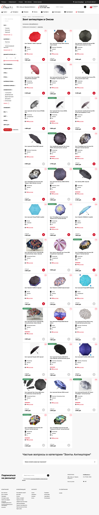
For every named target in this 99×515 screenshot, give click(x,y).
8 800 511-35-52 (71, 474)
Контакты (3, 507)
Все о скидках (4, 494)
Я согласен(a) (34, 479)
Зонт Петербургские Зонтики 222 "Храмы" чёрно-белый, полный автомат (34, 183)
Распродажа (47, 498)
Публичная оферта (5, 499)
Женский (7, 30)
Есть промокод (8, 19)
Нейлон (6, 44)
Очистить (15, 129)
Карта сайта (19, 508)
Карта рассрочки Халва (21, 506)
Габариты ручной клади (21, 501)
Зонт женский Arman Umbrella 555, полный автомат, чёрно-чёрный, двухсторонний (34, 254)
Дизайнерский (8, 94)
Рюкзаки (33, 496)
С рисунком (7, 92)
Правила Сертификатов (21, 505)
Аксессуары (47, 494)
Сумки (32, 492)
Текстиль (7, 42)
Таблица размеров (20, 503)
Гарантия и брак (20, 499)
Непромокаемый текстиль (9, 46)
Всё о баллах (28, 2)
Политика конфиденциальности (6, 502)
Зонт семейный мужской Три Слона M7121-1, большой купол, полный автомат (59, 148)
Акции (6, 21)
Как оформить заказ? (21, 492)
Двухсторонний (8, 96)
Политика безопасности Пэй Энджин (6, 505)
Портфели (46, 492)
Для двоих (7, 98)
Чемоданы (33, 494)
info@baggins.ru (86, 474)
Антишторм (7, 100)
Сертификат (47, 496)
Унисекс (7, 28)
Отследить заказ (5, 498)
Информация (12, 2)
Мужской (7, 32)
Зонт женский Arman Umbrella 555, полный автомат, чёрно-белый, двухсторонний (34, 323)
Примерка (3, 496)
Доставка (18, 494)
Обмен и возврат (20, 498)
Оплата (18, 496)
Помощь (3, 2)
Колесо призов (38, 2)
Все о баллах (4, 492)
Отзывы (21, 2)
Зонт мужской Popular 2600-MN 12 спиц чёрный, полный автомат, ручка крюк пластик (60, 358)
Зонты (29, 16)
